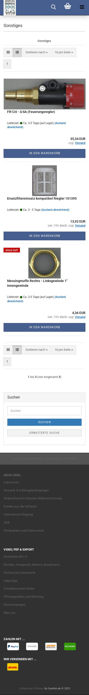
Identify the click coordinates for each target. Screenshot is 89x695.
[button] (8, 52)
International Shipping (18, 514)
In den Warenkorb (44, 153)
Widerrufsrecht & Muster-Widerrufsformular (33, 498)
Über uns (9, 612)
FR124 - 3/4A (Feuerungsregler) (31, 112)
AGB (6, 522)
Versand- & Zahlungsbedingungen (26, 490)
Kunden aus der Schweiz (20, 506)
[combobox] (37, 52)
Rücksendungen (14, 604)
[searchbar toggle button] (53, 7)
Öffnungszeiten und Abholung (23, 596)
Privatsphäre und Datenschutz (24, 530)
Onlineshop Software (31, 688)
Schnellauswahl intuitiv (19, 588)
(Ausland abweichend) (55, 209)
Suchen (44, 422)
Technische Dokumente (20, 572)
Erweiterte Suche (44, 433)
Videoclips (11, 581)
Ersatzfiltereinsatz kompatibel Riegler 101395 (42, 198)
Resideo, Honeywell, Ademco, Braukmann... (32, 564)
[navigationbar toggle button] (82, 7)
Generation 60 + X (15, 556)
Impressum (11, 482)
